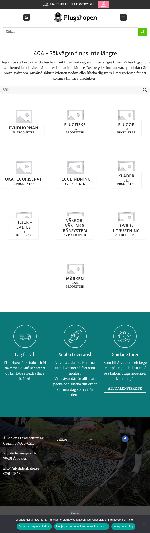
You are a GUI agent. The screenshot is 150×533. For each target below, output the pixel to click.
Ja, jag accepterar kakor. (34, 526)
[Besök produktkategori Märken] (75, 271)
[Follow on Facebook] (125, 439)
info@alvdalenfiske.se (21, 468)
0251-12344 (12, 473)
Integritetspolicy (123, 526)
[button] (26, 17)
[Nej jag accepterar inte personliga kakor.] (144, 525)
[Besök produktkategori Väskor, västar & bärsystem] (75, 220)
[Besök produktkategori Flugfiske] (75, 117)
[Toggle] (91, 439)
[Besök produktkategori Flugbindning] (75, 169)
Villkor (61, 439)
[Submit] (142, 32)
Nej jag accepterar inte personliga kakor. (81, 526)
